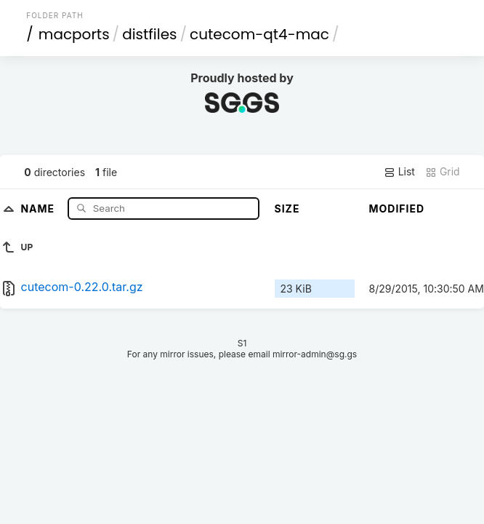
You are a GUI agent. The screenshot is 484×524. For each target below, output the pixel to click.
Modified (397, 208)
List (399, 171)
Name (38, 208)
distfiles (149, 34)
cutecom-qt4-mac (259, 34)
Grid (442, 171)
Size (287, 208)
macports (74, 34)
